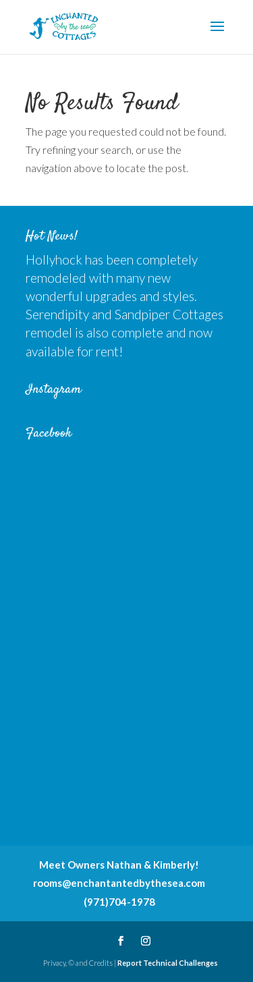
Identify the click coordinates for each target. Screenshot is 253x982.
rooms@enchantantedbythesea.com (119, 883)
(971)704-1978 (119, 902)
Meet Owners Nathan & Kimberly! (119, 864)
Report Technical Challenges (167, 962)
